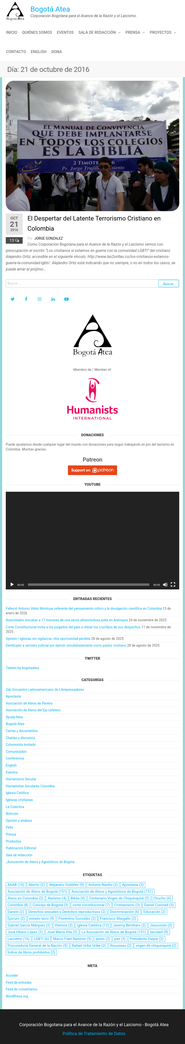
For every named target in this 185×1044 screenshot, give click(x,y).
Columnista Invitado (21, 745)
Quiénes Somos (37, 32)
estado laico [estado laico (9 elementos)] (41, 918)
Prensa (133, 32)
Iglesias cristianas (19, 800)
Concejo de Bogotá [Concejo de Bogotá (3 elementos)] (50, 905)
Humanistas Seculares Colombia (30, 786)
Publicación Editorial (21, 848)
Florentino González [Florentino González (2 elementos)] (77, 918)
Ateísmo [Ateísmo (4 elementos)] (56, 898)
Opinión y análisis (19, 821)
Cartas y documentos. (22, 731)
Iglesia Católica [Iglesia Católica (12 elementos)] (93, 925)
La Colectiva (15, 807)
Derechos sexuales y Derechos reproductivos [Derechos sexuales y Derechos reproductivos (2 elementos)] (67, 912)
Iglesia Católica (17, 793)
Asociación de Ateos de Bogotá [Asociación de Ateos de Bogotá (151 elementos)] (37, 891)
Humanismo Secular (21, 779)
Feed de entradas (19, 982)
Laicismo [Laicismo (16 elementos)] (18, 939)
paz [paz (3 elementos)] (120, 939)
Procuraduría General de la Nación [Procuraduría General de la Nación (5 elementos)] (37, 945)
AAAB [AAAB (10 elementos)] (15, 885)
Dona (56, 51)
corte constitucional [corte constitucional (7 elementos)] (91, 905)
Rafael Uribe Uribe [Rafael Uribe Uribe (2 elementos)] (89, 945)
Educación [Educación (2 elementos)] (154, 912)
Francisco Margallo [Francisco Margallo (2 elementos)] (118, 918)
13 (12, 240)
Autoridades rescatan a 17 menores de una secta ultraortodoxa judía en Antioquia (67, 620)
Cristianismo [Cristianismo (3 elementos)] (127, 905)
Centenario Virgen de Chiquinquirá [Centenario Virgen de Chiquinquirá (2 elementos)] (119, 898)
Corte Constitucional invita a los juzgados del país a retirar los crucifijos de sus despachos (73, 627)
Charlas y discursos (20, 738)
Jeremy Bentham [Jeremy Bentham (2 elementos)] (129, 925)
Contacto (16, 51)
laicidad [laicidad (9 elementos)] (159, 932)
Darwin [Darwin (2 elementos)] (15, 912)
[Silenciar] (165, 584)
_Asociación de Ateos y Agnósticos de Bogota (40, 862)
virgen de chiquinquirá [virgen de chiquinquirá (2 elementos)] (156, 945)
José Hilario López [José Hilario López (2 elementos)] (25, 932)
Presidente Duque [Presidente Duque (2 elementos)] (147, 939)
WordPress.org (17, 996)
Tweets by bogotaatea (22, 668)
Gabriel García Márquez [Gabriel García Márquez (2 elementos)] (29, 925)
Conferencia (15, 758)
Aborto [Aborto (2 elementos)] (36, 885)
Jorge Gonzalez (48, 238)
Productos (13, 841)
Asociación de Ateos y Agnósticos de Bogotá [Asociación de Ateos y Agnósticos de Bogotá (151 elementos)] (112, 891)
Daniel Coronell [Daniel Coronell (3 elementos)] (159, 905)
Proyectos (161, 32)
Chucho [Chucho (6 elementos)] (162, 898)
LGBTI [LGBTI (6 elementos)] (41, 939)
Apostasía (13, 696)
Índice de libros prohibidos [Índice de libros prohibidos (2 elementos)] (31, 952)
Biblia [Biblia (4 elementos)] (78, 898)
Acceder (12, 975)
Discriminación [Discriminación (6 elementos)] (124, 912)
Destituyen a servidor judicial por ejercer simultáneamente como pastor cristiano (66, 645)
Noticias (12, 814)
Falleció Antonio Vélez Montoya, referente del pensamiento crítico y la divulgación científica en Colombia (84, 608)
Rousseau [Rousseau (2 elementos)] (121, 945)
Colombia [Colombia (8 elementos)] (17, 905)
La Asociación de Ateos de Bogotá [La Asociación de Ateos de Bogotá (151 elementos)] (113, 932)
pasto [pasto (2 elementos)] (103, 939)
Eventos (65, 32)
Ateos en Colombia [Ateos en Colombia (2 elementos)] (25, 898)
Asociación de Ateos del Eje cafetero (33, 710)
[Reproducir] (12, 584)
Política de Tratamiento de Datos (94, 1033)
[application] (92, 540)
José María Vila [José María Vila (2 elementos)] (62, 932)
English (39, 51)
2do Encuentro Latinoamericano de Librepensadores (45, 689)
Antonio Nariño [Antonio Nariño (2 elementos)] (103, 885)
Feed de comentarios (21, 989)
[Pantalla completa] (173, 584)
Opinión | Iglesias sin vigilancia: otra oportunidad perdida (48, 639)
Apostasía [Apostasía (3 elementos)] (133, 885)
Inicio (11, 32)
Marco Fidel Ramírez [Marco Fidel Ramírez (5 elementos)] (72, 939)
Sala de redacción (97, 32)
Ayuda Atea (14, 717)
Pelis (9, 827)
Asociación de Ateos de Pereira (29, 703)
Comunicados (16, 752)
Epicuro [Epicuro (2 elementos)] (16, 918)
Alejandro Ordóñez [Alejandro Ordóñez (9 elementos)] (66, 885)
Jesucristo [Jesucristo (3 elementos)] (161, 925)
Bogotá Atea (50, 9)
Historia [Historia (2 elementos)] (64, 925)
